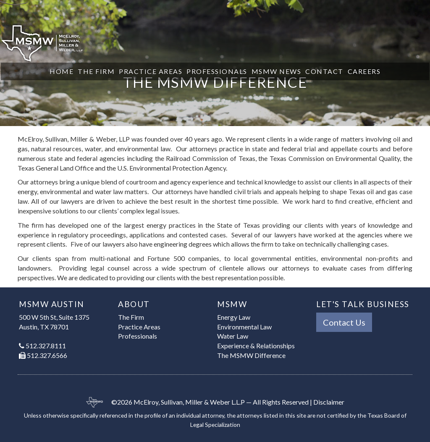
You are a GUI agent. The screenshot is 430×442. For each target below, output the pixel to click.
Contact (324, 71)
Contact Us (344, 322)
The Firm (96, 71)
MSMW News (277, 71)
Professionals (216, 71)
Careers (364, 71)
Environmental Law (244, 327)
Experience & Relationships (256, 346)
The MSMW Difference (251, 355)
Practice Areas (150, 71)
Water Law (232, 336)
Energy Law (233, 317)
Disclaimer (328, 402)
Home (61, 71)
